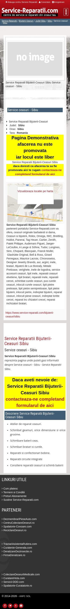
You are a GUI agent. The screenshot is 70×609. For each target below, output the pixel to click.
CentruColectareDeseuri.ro (18, 522)
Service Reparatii (9, 21)
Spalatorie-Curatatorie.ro (17, 585)
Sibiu (49, 21)
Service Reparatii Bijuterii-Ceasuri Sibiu (28, 341)
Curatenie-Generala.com (17, 547)
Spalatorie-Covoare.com (17, 526)
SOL (28, 596)
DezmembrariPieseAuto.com (19, 519)
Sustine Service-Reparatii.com (20, 499)
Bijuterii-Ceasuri (26, 21)
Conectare (44, 2)
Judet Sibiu (40, 21)
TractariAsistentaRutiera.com (19, 543)
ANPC (22, 596)
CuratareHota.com (13, 578)
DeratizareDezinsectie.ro (17, 551)
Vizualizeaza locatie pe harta (35, 191)
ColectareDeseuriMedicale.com (21, 574)
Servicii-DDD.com (13, 581)
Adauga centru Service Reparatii (21, 2)
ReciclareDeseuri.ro (14, 530)
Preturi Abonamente (14, 496)
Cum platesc (10, 488)
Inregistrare (58, 2)
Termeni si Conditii (13, 492)
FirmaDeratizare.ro (13, 555)
